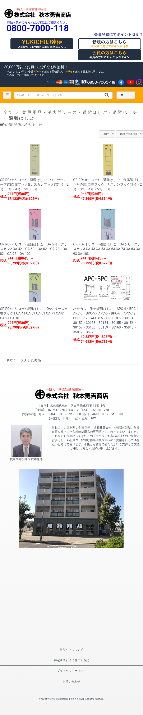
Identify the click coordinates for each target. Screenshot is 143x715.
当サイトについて (71, 649)
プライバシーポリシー (71, 671)
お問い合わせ (71, 681)
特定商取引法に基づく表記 (71, 660)
